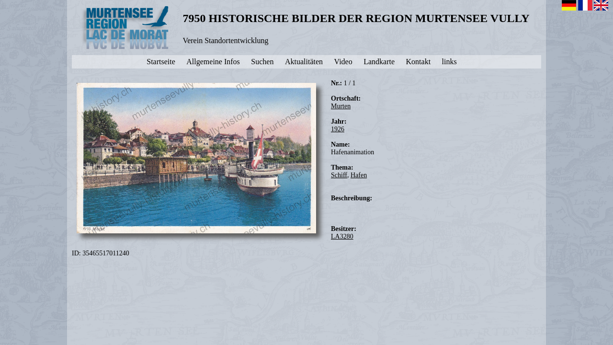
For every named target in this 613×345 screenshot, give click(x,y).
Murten (341, 106)
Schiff (339, 175)
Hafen (359, 175)
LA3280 (342, 236)
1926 (337, 129)
